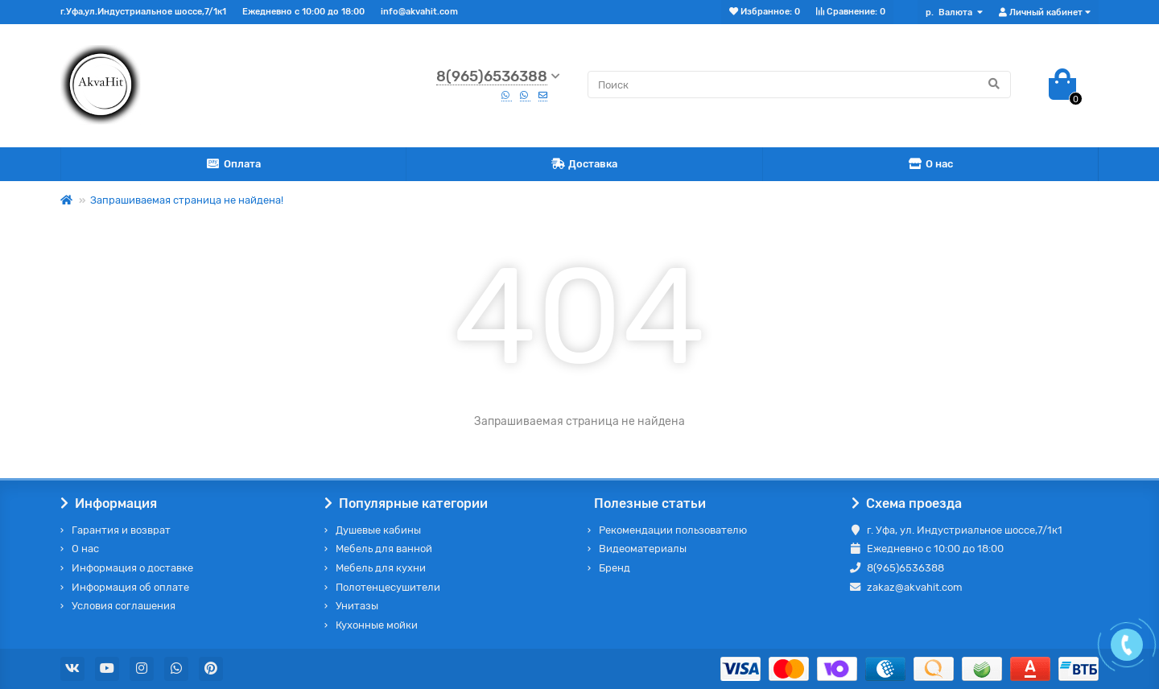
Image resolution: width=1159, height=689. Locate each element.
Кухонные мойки (377, 625)
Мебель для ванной (384, 549)
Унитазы (357, 606)
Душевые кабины (378, 530)
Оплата (233, 164)
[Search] (799, 84)
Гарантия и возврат (121, 530)
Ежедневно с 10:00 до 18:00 (303, 11)
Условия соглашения (123, 606)
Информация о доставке (132, 568)
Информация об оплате (130, 587)
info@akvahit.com (419, 11)
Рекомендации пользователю (673, 530)
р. (950, 12)
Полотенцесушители (388, 587)
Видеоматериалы (643, 549)
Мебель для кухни (381, 568)
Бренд (614, 568)
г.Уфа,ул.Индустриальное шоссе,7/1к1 (143, 11)
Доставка (584, 164)
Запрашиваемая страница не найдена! (186, 200)
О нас (930, 164)
